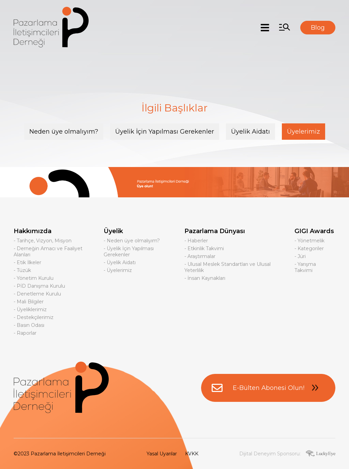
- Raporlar (25, 333)
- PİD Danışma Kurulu (39, 286)
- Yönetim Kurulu (34, 278)
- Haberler (196, 241)
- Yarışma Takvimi (305, 267)
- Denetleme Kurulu (37, 294)
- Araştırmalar (199, 256)
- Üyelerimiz (118, 270)
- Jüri (300, 256)
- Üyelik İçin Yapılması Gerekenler (129, 251)
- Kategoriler (309, 248)
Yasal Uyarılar (162, 454)
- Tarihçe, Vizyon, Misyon (43, 241)
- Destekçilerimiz (34, 317)
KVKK (191, 454)
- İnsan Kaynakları (204, 278)
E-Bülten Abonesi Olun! (268, 388)
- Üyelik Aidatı (120, 262)
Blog (318, 27)
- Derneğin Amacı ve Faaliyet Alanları (48, 251)
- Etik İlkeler (27, 262)
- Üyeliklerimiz (30, 309)
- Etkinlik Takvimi (204, 248)
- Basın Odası (29, 325)
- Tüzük (22, 270)
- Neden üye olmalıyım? (132, 241)
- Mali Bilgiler (29, 302)
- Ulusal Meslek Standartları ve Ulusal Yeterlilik (227, 267)
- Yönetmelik (309, 241)
